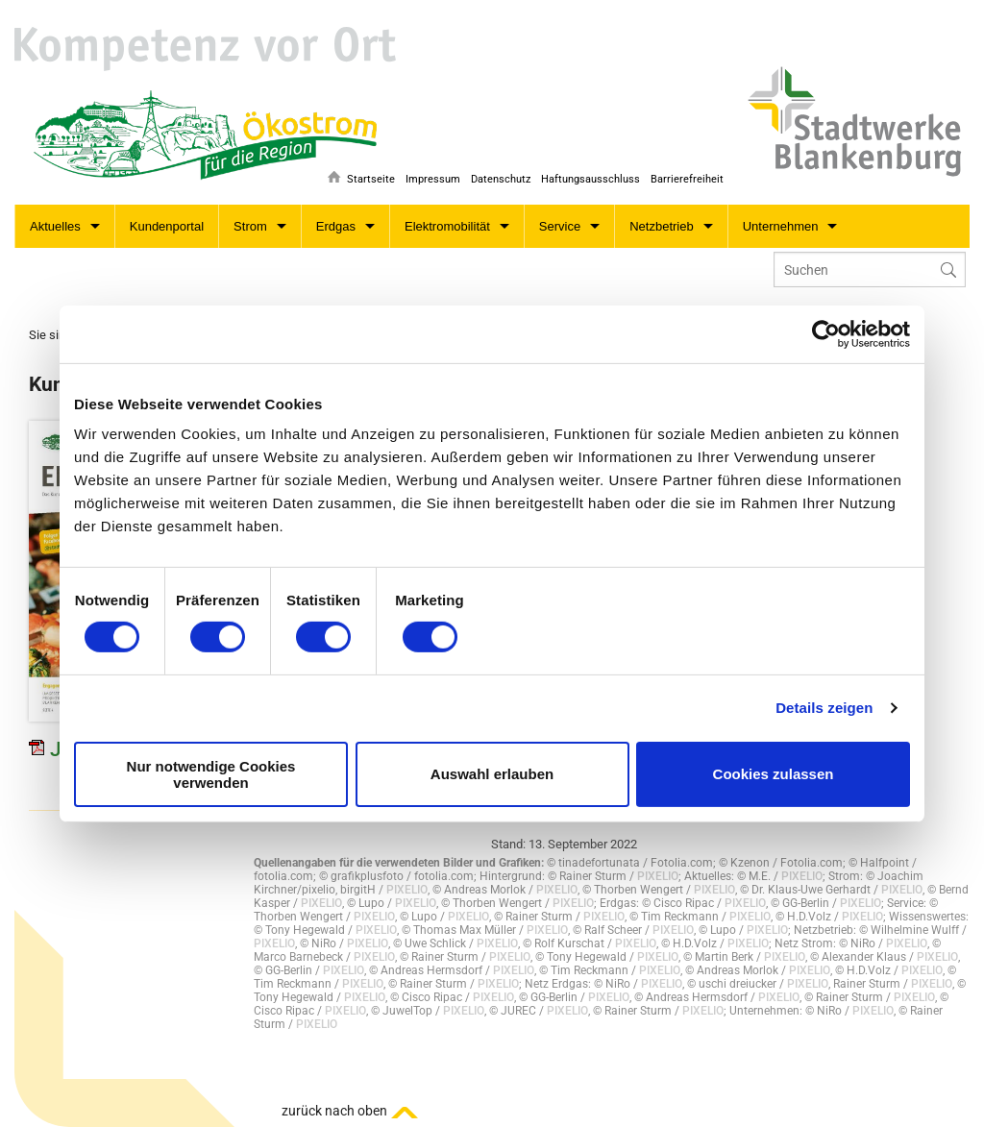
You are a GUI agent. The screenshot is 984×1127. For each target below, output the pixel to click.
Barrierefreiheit (687, 179)
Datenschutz (495, 179)
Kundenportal (167, 226)
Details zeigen (824, 707)
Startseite (360, 179)
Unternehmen (781, 226)
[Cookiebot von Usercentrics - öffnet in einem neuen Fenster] (826, 333)
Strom (250, 226)
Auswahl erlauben (492, 774)
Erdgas (336, 226)
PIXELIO (657, 876)
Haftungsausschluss (587, 179)
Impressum (425, 179)
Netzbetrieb (661, 226)
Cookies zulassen (773, 774)
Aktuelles (55, 226)
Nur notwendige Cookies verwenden (211, 774)
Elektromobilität (447, 226)
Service (559, 226)
